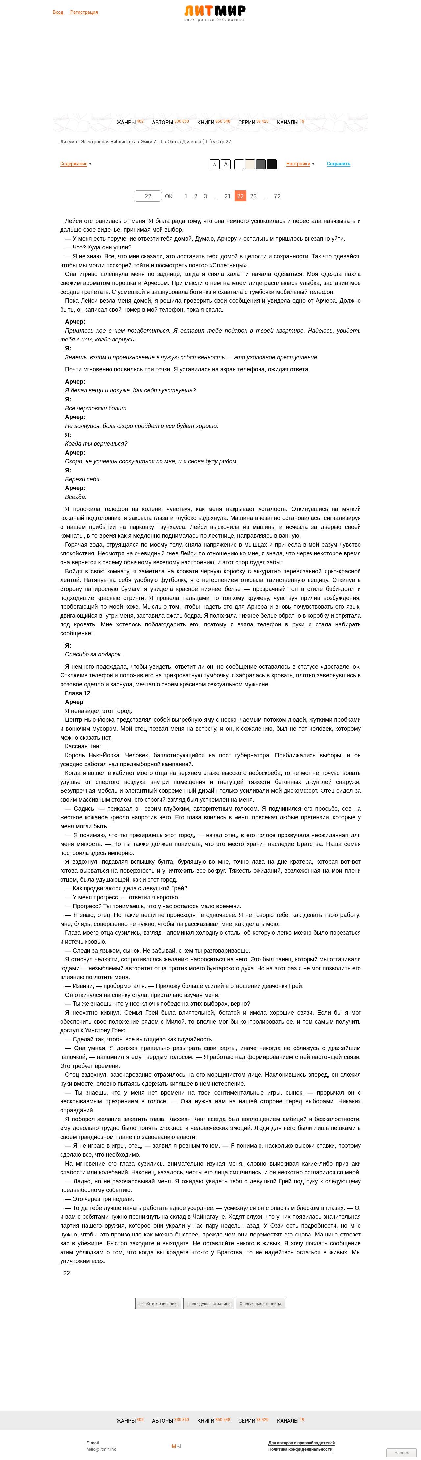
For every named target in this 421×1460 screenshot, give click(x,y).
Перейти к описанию (158, 1303)
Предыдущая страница (209, 1303)
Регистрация (84, 12)
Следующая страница (260, 1303)
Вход (58, 12)
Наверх (401, 1452)
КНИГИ (205, 122)
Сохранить (338, 163)
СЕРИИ (246, 122)
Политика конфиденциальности (300, 1449)
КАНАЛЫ (288, 122)
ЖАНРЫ (126, 122)
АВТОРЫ (162, 122)
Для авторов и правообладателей (301, 1442)
